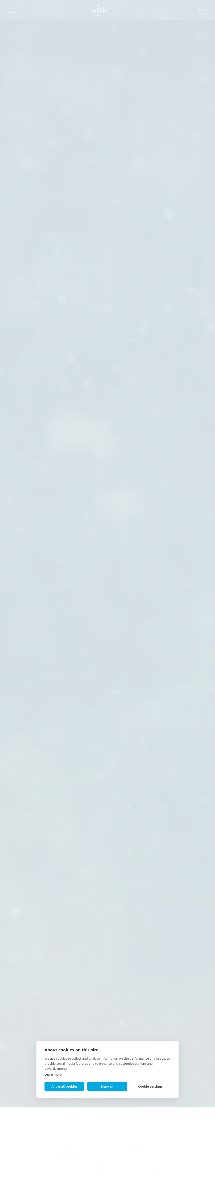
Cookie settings (150, 1086)
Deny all (107, 1086)
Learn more (53, 1074)
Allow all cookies (64, 1086)
